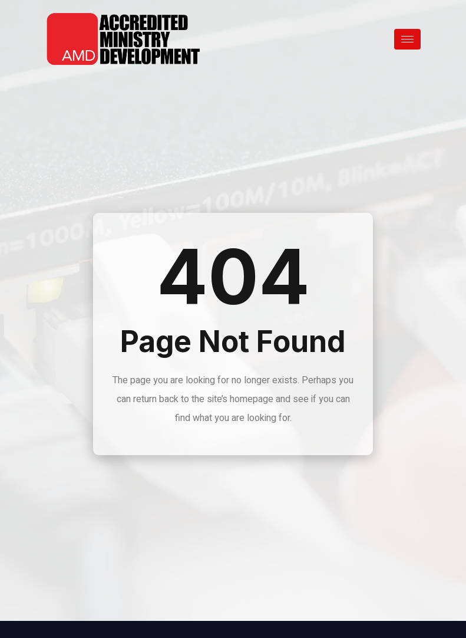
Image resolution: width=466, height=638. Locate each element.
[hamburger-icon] (407, 39)
